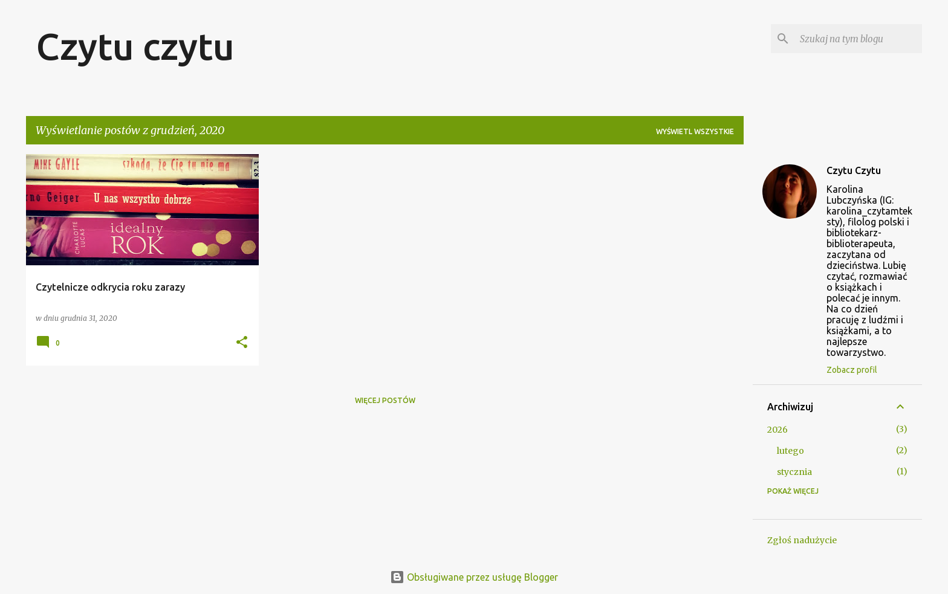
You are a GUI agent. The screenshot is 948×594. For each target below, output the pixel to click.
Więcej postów (385, 400)
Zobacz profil (851, 370)
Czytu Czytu (853, 170)
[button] (242, 343)
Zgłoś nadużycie (802, 540)
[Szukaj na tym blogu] (858, 38)
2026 (777, 429)
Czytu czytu (135, 46)
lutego (790, 450)
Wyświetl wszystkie (695, 131)
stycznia (794, 471)
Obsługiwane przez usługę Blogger (474, 577)
